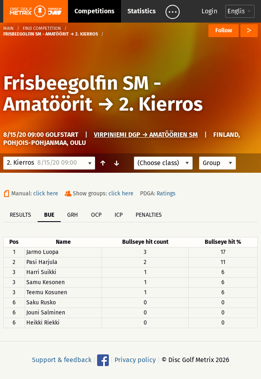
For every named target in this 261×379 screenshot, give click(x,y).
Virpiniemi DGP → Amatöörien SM (146, 134)
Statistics (141, 11)
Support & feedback (61, 360)
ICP (119, 214)
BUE (49, 214)
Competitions (94, 11)
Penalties (149, 214)
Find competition (42, 28)
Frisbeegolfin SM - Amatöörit (82, 93)
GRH (72, 214)
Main (8, 28)
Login (209, 11)
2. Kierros (161, 104)
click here (45, 193)
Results (20, 214)
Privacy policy (135, 360)
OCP (96, 214)
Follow (223, 30)
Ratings (166, 193)
